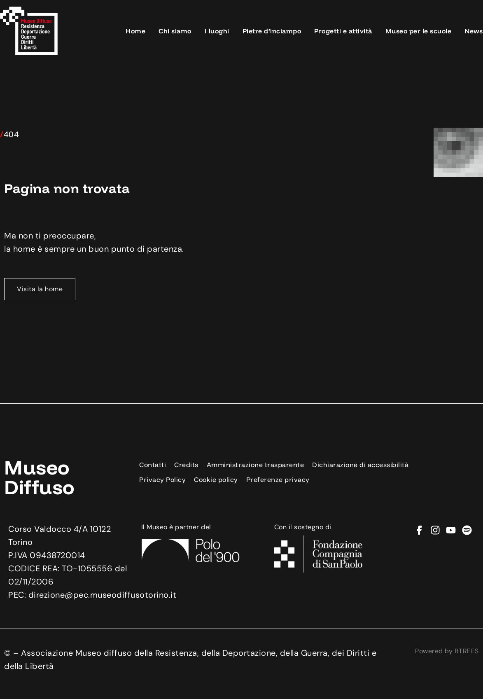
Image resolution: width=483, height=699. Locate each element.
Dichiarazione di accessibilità (360, 465)
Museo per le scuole (418, 31)
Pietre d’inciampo (272, 31)
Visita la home (40, 289)
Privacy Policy (162, 479)
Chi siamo (175, 31)
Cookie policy (216, 479)
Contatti (152, 465)
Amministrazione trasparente (255, 465)
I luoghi (217, 31)
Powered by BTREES (447, 651)
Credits (186, 465)
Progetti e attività (343, 31)
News (473, 31)
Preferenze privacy (278, 479)
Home (135, 31)
